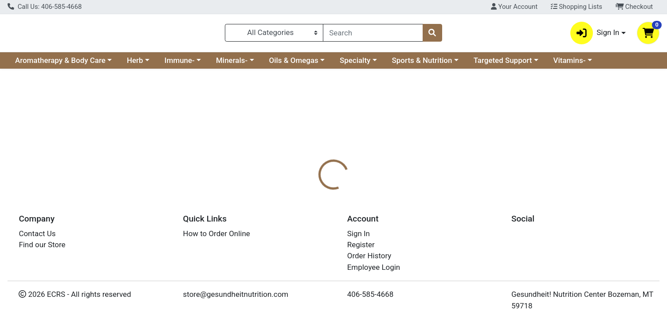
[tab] (303, 192)
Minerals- (231, 63)
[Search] (373, 34)
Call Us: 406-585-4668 (45, 7)
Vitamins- (569, 63)
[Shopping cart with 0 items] (648, 34)
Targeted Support (503, 63)
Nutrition (342, 193)
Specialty (355, 63)
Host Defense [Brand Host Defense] (392, 228)
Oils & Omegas (293, 63)
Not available (566, 141)
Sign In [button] (595, 34)
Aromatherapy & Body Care (60, 63)
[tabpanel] (472, 237)
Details (303, 193)
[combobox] (373, 34)
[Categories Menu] (274, 34)
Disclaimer (386, 193)
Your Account (514, 7)
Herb (135, 63)
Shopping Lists (576, 7)
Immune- (180, 63)
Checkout (634, 7)
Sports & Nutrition (422, 63)
